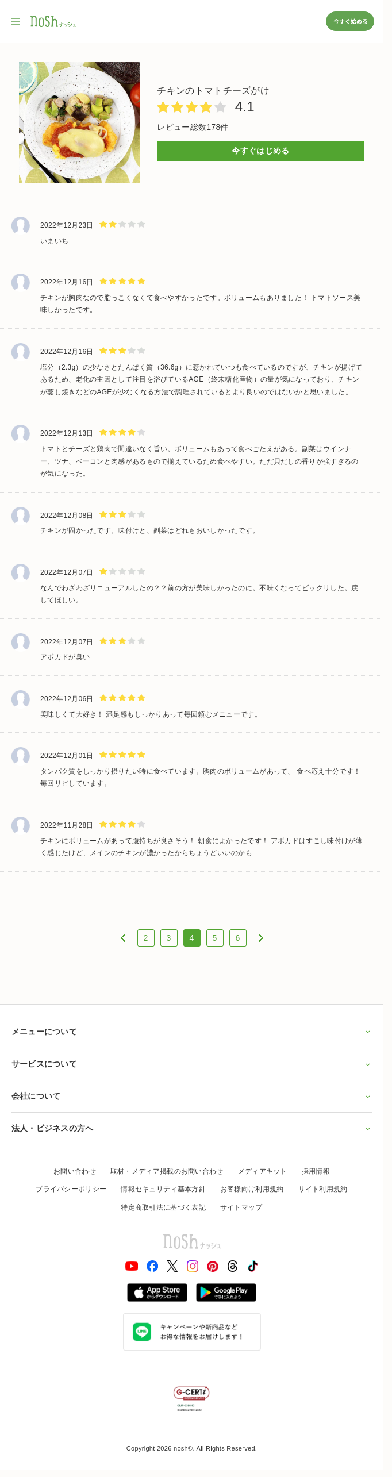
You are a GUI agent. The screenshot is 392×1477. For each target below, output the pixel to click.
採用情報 (316, 1171)
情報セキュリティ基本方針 (163, 1189)
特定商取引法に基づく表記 (163, 1207)
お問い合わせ (74, 1171)
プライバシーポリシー (71, 1189)
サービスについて (191, 1063)
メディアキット (262, 1171)
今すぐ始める (350, 21)
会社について (191, 1096)
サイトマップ (241, 1207)
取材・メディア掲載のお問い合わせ (167, 1171)
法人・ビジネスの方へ (191, 1128)
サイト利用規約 (323, 1189)
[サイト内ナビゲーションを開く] (16, 21)
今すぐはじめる (260, 150)
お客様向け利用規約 (252, 1189)
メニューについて (191, 1031)
